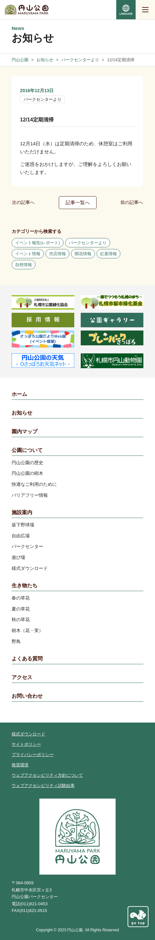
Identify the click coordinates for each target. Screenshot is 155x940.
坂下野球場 (23, 524)
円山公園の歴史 (27, 462)
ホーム (19, 394)
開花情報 (83, 253)
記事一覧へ (78, 202)
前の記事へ (131, 202)
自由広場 (21, 535)
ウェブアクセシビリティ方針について (47, 775)
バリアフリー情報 (30, 495)
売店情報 (57, 253)
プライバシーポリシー (33, 754)
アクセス (22, 677)
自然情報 (23, 264)
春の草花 (21, 597)
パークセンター (27, 546)
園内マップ (24, 431)
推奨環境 (20, 765)
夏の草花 (21, 608)
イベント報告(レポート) (37, 242)
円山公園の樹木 (27, 473)
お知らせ (22, 413)
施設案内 (22, 512)
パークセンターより (42, 99)
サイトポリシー (26, 744)
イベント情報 (27, 253)
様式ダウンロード (30, 568)
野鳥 (16, 641)
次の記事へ (23, 202)
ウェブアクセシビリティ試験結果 (43, 785)
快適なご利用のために (34, 484)
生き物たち (24, 585)
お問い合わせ (27, 696)
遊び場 (18, 557)
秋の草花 (21, 619)
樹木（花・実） (27, 630)
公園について (27, 450)
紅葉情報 (108, 253)
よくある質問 (27, 658)
